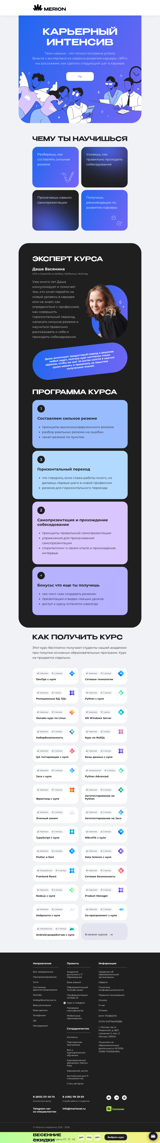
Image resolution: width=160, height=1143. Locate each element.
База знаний (74, 982)
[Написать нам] (153, 1136)
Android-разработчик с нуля (55, 934)
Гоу (80, 76)
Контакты (72, 1037)
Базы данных (40, 1010)
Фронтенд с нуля (47, 798)
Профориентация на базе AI (77, 996)
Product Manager (96, 895)
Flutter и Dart (45, 857)
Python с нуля (94, 698)
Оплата (103, 1000)
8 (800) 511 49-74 (44, 1096)
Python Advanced (96, 776)
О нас (102, 1005)
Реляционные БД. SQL (51, 698)
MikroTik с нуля (95, 837)
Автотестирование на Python (100, 797)
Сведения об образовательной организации (109, 974)
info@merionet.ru (74, 1108)
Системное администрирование (45, 988)
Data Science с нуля (98, 857)
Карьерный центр (77, 1071)
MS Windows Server (98, 718)
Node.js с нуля (45, 895)
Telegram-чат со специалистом (44, 1110)
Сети (36, 982)
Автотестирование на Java (103, 818)
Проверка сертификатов (75, 1009)
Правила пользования (111, 995)
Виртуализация (42, 1005)
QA (34, 1020)
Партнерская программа (74, 1043)
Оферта (103, 982)
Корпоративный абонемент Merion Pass (77, 1063)
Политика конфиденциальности (111, 988)
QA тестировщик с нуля (52, 757)
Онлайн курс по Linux (51, 718)
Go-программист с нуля (101, 915)
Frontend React (46, 876)
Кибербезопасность (49, 737)
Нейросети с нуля (48, 915)
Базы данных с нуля (98, 757)
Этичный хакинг (47, 818)
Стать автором (75, 1083)
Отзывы (103, 1010)
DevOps (37, 995)
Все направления (43, 972)
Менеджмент (40, 1025)
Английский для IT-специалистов (78, 1077)
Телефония (39, 1015)
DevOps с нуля (46, 679)
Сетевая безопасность (100, 876)
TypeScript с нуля (47, 837)
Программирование (45, 977)
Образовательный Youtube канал (77, 988)
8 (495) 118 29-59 (73, 1096)
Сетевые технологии (99, 679)
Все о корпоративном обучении (76, 1053)
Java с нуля (44, 776)
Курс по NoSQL (95, 737)
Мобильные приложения (74, 1017)
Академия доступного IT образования (74, 974)
